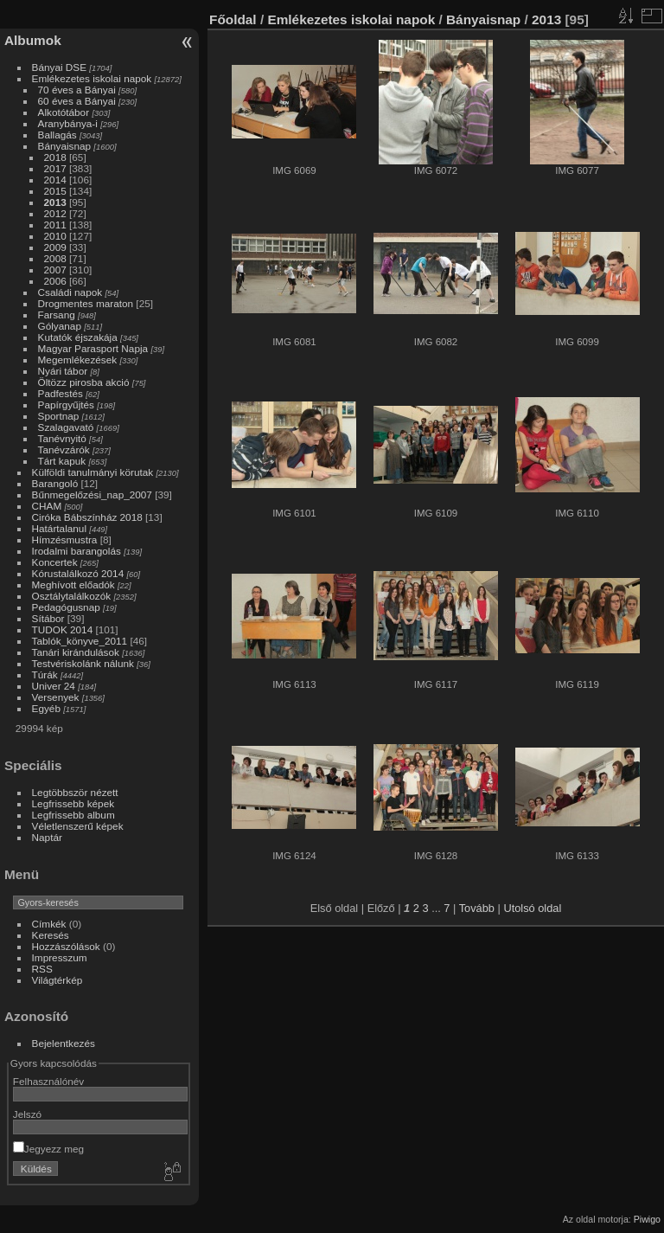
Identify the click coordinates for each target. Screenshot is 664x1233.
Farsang (56, 314)
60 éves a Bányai (77, 100)
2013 (55, 202)
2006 (55, 280)
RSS (42, 968)
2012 (55, 213)
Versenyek (56, 697)
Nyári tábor (63, 370)
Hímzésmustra (65, 539)
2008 (55, 258)
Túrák (45, 674)
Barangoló (55, 483)
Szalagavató (66, 427)
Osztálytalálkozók (72, 595)
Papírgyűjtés (66, 404)
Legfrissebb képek (73, 803)
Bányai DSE (59, 67)
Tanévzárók (64, 449)
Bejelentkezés (63, 1043)
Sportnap (59, 415)
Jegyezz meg (48, 1148)
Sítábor (48, 618)
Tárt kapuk (62, 460)
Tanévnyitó (62, 438)
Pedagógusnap (66, 607)
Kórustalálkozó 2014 (78, 573)
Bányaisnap (65, 145)
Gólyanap (59, 325)
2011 (55, 224)
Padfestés (60, 393)
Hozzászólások (66, 946)
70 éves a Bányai (77, 89)
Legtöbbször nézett (75, 792)
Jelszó (27, 1114)
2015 (55, 190)
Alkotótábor (64, 112)
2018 (55, 157)
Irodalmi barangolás (76, 550)
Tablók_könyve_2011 (80, 640)
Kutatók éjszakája (78, 337)
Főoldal (233, 19)
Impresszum (59, 957)
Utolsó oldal (532, 908)
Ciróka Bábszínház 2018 (87, 517)
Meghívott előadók (73, 584)
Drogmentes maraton (86, 303)
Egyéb (46, 708)
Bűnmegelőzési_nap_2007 (92, 494)
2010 (55, 235)
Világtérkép (57, 980)
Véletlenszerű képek (78, 826)
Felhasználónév (48, 1081)
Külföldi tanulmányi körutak (93, 472)
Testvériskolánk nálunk (83, 663)
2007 (55, 269)
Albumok (32, 40)
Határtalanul (59, 528)
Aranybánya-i (68, 123)
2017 (55, 168)
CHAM (47, 505)
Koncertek (55, 562)
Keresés (50, 935)
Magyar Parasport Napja (93, 348)
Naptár (47, 837)
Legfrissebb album (73, 814)
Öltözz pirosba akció (84, 382)
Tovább (477, 908)
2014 (55, 179)
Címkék (49, 923)
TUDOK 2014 (62, 629)
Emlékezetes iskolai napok (92, 78)
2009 (55, 247)
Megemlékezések (78, 359)
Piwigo (647, 1219)
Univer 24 (53, 685)
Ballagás (57, 134)
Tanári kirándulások (75, 652)
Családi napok (70, 292)
